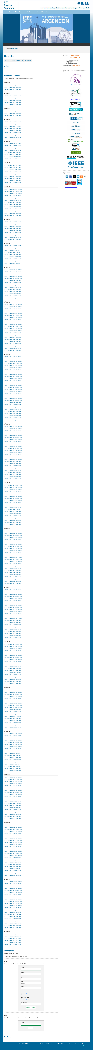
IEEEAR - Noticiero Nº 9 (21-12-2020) (12, 165)
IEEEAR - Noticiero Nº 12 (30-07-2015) (13, 326)
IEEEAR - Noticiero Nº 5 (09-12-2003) (12, 936)
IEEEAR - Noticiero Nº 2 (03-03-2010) (12, 635)
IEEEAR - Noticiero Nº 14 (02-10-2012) (13, 496)
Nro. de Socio (24, 1002)
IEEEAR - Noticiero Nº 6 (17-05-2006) (12, 807)
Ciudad (22, 986)
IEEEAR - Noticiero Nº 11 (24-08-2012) (13, 502)
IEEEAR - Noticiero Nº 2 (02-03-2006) (12, 816)
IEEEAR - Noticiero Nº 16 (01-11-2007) (13, 737)
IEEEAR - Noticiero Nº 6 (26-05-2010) (12, 626)
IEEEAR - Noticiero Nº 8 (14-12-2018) (12, 224)
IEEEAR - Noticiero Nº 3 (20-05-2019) (12, 211)
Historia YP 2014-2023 (76, 99)
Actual (7, 60)
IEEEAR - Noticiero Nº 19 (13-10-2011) (13, 544)
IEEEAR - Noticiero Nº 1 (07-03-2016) (12, 298)
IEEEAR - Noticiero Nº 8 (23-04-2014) (12, 404)
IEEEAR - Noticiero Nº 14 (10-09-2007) (13, 742)
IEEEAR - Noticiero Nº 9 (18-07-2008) (12, 709)
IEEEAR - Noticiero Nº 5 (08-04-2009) (12, 674)
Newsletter (36, 12)
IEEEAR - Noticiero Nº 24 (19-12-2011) (13, 533)
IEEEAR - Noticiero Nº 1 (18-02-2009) (12, 683)
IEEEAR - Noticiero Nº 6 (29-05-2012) (12, 513)
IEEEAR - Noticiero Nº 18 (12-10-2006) (13, 781)
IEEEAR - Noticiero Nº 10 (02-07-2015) (13, 330)
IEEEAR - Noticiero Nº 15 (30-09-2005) (13, 844)
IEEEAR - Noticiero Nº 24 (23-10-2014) (13, 369)
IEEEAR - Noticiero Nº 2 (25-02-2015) (12, 348)
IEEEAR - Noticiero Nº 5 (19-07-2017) (12, 254)
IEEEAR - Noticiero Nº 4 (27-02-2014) (12, 413)
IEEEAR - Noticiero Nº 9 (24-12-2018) (12, 221)
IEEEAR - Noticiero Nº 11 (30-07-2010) (13, 616)
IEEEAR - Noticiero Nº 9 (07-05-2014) (12, 402)
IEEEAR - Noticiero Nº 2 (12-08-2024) (12, 102)
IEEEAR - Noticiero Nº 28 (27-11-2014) (13, 361)
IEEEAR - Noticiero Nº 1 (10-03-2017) (12, 263)
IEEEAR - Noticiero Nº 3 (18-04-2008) (12, 722)
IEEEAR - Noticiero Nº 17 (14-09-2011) (13, 548)
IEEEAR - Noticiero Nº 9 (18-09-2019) (12, 198)
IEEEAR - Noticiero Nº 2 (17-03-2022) (12, 135)
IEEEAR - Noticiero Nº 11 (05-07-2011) (13, 561)
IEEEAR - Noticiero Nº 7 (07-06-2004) (12, 914)
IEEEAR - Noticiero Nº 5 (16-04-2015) (12, 341)
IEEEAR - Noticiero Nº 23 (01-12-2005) (13, 827)
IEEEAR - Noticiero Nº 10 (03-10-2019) (13, 195)
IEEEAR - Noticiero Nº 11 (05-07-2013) (13, 457)
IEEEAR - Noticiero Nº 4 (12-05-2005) (12, 868)
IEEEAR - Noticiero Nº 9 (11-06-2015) (12, 332)
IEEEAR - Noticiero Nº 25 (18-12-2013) (13, 426)
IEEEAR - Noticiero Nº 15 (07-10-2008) (13, 696)
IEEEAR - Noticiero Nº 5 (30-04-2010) (12, 629)
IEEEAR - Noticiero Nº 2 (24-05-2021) (12, 156)
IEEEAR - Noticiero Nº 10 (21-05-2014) (13, 400)
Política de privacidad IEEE (71, 187)
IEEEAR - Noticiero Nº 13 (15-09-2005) (13, 849)
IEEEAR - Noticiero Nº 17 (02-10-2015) (13, 315)
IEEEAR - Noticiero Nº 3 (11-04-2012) (12, 520)
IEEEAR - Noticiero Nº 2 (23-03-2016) (12, 295)
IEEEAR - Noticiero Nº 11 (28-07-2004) (13, 905)
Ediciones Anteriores (17, 60)
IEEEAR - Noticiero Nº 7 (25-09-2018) (12, 226)
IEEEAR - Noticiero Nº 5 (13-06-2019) (12, 206)
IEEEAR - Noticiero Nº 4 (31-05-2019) (12, 208)
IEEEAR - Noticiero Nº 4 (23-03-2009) (12, 677)
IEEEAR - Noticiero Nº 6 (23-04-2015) (12, 339)
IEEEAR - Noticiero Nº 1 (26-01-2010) (12, 637)
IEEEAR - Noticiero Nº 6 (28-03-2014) (12, 409)
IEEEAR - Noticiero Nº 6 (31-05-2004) (12, 916)
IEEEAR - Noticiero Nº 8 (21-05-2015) (12, 335)
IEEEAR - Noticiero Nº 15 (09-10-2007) (13, 740)
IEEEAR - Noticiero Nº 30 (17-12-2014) (13, 356)
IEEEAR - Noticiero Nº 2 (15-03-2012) (12, 522)
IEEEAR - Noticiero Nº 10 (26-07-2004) (13, 907)
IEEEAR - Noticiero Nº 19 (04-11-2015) (13, 311)
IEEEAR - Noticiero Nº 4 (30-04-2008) (12, 720)
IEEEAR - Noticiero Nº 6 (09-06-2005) (12, 864)
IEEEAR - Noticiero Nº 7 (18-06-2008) (12, 714)
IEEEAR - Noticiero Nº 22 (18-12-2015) (13, 304)
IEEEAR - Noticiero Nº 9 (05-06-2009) (12, 666)
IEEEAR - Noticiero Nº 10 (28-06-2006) (13, 798)
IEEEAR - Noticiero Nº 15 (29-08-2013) (13, 448)
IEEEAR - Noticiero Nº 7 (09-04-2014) (12, 407)
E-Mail (22, 967)
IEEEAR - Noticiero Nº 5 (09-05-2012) (12, 515)
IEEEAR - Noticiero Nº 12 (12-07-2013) (13, 454)
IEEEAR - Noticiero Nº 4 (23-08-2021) (12, 152)
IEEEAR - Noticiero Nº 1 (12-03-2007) (12, 770)
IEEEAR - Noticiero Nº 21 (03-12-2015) (13, 306)
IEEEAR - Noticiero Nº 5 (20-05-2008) (12, 718)
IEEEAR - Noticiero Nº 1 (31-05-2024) (12, 104)
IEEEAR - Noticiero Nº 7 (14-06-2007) (12, 757)
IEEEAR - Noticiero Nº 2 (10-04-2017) (12, 261)
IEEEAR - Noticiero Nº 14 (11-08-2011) (13, 555)
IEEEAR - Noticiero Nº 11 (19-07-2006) (13, 796)
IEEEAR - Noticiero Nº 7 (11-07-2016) (12, 285)
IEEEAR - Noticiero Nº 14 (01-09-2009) (13, 655)
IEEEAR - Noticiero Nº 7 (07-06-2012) (12, 511)
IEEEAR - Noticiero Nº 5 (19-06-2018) (12, 230)
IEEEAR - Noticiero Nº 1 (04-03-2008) (12, 727)
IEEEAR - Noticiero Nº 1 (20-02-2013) (12, 478)
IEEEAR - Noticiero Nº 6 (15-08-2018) (12, 228)
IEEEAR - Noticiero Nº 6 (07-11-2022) (12, 126)
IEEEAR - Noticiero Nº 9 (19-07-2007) (12, 753)
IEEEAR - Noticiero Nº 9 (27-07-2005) (12, 857)
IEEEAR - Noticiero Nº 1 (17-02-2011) (12, 583)
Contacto (48, 12)
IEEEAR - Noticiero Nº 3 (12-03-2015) (12, 346)
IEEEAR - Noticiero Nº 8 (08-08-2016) (12, 282)
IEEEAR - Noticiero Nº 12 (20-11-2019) (13, 191)
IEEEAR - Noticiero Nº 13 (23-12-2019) (13, 189)
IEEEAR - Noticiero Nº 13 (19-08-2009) (13, 657)
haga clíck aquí (76, 65)
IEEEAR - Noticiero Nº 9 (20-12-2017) (12, 245)
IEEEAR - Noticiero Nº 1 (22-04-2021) (12, 158)
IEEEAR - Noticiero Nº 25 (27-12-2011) (13, 531)
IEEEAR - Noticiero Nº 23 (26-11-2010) (13, 589)
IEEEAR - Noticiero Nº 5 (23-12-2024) (12, 95)
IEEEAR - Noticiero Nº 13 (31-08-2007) (13, 744)
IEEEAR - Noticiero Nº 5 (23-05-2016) (12, 289)
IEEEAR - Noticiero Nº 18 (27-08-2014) (13, 383)
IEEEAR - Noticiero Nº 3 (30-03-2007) (12, 766)
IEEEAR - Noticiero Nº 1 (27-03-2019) (12, 215)
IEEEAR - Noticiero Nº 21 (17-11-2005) (13, 831)
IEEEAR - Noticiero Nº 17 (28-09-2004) (13, 892)
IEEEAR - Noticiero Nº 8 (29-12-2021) (12, 143)
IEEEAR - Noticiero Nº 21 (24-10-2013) (13, 435)
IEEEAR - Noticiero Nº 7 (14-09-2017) (12, 250)
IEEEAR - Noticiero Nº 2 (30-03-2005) (12, 873)
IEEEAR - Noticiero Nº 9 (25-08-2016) (12, 280)
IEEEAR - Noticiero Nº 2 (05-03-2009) (12, 681)
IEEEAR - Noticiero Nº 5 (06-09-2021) (12, 150)
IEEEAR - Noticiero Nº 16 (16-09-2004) (13, 894)
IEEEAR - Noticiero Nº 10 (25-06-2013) (13, 459)
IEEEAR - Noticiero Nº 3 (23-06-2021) (12, 154)
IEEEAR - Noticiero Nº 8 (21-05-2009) (12, 668)
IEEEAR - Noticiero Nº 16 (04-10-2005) (13, 842)
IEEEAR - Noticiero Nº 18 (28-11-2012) (13, 487)
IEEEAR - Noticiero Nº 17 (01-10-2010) (13, 602)
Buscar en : (12, 48)
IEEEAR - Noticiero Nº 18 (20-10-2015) (13, 313)
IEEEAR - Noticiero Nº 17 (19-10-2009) (13, 648)
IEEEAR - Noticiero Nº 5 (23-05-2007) (12, 761)
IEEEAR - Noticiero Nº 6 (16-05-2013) (12, 468)
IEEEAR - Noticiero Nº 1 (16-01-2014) (12, 420)
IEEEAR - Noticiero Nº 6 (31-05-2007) (12, 759)
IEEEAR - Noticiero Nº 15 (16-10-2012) (13, 494)
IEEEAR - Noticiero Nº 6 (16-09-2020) (12, 171)
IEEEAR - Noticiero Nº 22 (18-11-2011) (13, 537)
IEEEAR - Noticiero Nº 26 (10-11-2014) (13, 365)
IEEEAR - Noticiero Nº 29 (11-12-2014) (13, 359)
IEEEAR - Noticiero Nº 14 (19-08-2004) (13, 899)
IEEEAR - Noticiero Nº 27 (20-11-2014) (13, 363)
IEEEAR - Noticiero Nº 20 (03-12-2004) (13, 886)
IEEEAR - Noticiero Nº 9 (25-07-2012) (12, 507)
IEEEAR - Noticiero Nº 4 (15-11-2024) (12, 98)
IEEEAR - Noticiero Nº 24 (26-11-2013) (13, 428)
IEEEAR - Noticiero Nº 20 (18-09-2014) (13, 378)
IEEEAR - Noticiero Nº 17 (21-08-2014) (13, 385)
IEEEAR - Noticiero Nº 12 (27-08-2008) (13, 703)
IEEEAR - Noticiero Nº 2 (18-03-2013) (12, 476)
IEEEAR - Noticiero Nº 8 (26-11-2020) (12, 167)
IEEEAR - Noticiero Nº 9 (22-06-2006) (12, 801)
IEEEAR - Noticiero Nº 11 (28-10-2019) (13, 193)
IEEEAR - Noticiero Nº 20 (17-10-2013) (13, 437)
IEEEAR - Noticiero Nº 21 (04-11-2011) (13, 539)
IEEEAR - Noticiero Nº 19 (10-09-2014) (13, 380)
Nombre (23, 972)
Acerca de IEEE (13, 12)
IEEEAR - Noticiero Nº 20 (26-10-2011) (13, 541)
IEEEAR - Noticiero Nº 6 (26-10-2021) (12, 148)
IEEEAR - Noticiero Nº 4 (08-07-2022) (12, 130)
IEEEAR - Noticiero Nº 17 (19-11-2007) (13, 735)
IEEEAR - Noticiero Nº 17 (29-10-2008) (13, 692)
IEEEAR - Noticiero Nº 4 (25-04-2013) (12, 472)
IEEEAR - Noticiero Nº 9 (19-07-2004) (12, 910)
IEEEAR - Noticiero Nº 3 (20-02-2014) (12, 415)
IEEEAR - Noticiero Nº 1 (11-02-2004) (12, 927)
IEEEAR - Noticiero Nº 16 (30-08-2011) (13, 550)
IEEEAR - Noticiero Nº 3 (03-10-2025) (12, 85)
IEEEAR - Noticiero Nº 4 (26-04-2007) (12, 764)
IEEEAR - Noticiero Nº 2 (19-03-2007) (12, 768)
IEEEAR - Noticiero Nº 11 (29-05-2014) (13, 398)
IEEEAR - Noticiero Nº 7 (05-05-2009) (12, 670)
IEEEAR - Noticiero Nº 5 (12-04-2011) (12, 574)
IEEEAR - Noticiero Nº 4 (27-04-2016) (12, 291)
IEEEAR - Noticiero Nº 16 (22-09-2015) (13, 317)
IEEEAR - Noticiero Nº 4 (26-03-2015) (12, 343)
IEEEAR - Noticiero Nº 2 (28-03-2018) (12, 237)
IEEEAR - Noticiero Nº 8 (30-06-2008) (12, 711)
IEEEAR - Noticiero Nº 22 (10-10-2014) (13, 374)
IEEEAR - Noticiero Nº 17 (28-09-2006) (13, 783)
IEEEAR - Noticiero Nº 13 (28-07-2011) (13, 557)
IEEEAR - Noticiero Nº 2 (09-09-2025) (12, 87)
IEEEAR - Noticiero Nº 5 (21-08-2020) (12, 174)
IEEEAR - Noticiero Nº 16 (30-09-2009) (13, 650)
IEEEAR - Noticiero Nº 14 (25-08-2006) (13, 790)
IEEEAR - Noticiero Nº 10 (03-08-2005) (13, 855)
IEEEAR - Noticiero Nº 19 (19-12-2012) (13, 485)
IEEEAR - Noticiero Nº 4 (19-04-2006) (12, 812)
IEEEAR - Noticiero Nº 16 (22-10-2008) (13, 694)
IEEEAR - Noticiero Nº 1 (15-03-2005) (12, 875)
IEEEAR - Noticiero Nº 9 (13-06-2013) (12, 461)
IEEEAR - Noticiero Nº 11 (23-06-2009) (13, 661)
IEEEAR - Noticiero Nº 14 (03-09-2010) (13, 609)
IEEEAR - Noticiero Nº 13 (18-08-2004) (13, 901)
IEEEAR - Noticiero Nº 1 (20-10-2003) (12, 944)
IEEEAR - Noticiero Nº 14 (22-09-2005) (13, 846)
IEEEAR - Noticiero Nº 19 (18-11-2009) (13, 644)
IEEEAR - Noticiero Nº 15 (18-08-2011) (13, 552)
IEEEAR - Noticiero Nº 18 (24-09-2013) (13, 441)
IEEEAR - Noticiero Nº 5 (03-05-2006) (12, 809)
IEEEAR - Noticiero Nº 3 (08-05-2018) (12, 235)
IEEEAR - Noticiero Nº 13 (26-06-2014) (13, 393)
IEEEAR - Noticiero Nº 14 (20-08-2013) (13, 450)
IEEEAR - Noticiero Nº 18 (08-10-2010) (13, 600)
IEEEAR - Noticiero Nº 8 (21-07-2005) (12, 859)
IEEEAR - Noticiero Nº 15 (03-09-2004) (13, 896)
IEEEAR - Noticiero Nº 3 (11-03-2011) (12, 579)
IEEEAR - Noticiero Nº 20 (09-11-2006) (13, 777)
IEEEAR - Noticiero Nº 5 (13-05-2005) (12, 866)
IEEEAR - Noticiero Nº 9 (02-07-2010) (12, 620)
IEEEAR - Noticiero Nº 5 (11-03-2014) (12, 411)
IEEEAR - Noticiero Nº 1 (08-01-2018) (12, 239)
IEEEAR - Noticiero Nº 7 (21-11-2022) (12, 124)
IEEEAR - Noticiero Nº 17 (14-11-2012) (13, 489)
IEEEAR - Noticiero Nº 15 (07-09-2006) (13, 788)
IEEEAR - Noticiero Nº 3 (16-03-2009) (12, 679)
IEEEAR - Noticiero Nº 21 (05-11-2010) (13, 594)
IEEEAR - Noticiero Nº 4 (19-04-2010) (12, 631)
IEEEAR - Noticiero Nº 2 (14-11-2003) (12, 942)
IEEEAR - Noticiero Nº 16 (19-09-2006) (13, 785)
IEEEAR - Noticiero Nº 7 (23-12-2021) (12, 145)
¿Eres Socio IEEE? (25, 997)
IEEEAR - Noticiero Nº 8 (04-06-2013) (12, 463)
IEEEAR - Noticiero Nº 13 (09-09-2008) (13, 700)
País (22, 981)
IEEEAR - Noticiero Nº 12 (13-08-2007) (13, 746)
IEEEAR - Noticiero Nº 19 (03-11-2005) (13, 835)
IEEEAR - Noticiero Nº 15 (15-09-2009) (13, 653)
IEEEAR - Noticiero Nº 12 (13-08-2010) (13, 613)
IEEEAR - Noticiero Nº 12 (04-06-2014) (13, 396)
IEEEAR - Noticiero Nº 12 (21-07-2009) (13, 659)
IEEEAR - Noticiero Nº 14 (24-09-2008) (13, 698)
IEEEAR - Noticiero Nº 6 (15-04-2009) (12, 672)
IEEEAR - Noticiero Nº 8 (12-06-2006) (12, 803)
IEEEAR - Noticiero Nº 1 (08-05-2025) (12, 89)
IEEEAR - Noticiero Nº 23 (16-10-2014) (13, 372)
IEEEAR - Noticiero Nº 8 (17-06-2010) (12, 622)
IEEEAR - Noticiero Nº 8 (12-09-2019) (12, 200)
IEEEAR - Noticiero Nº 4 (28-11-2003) (12, 938)
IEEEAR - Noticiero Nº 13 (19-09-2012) (13, 498)
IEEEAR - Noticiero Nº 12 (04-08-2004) (13, 903)
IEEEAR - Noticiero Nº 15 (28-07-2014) (13, 389)
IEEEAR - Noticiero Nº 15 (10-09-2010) (13, 607)
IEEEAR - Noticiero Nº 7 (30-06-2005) (12, 862)
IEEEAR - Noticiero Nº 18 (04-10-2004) (13, 890)
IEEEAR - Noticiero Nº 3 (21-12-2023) (12, 111)
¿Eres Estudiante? (25, 992)
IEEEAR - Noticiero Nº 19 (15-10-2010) (13, 598)
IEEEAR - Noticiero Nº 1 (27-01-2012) (12, 524)
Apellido (23, 977)
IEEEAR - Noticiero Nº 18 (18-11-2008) (13, 690)
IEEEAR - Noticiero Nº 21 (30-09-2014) (13, 376)
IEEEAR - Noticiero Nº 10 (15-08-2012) (13, 505)
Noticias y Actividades (25, 12)
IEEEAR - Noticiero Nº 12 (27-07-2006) (13, 794)
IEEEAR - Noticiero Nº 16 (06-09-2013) (13, 446)
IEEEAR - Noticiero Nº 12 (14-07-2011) (13, 559)
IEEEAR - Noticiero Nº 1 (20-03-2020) (12, 182)
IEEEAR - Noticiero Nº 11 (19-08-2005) (13, 853)
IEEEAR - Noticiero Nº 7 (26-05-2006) (12, 805)
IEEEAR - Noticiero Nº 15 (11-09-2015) (13, 319)
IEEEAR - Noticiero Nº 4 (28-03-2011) (12, 576)
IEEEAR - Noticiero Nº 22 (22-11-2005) (13, 829)
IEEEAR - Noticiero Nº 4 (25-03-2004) (12, 920)
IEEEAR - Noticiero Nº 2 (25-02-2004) (12, 925)
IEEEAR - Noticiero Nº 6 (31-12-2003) (12, 933)
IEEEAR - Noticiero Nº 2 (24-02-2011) (12, 581)
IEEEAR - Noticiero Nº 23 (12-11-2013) (13, 430)
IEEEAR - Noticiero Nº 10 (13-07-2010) (13, 618)
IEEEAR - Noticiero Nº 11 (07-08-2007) (13, 748)
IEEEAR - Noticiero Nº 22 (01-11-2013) (13, 433)
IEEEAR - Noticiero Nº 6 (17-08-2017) (12, 252)
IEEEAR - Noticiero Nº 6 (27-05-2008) (12, 716)
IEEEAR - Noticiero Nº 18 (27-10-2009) (13, 646)
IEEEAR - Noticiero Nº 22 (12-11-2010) (13, 592)
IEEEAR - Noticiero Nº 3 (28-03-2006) (12, 814)
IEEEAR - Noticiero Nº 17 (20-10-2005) (13, 840)
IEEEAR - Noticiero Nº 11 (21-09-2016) (13, 276)
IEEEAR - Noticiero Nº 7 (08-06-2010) (12, 624)
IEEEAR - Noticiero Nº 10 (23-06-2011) (13, 563)
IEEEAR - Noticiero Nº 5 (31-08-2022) (12, 128)
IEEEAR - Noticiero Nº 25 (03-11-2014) (13, 367)
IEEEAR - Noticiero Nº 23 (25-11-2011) (13, 535)
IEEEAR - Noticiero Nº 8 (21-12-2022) (12, 121)
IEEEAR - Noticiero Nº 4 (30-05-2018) (12, 232)
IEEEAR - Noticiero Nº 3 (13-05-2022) (12, 132)
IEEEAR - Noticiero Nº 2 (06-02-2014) (12, 417)
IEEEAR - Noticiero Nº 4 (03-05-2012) (12, 518)
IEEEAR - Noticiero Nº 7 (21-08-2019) (12, 202)
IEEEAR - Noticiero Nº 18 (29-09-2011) (13, 546)
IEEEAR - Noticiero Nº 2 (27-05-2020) (12, 180)
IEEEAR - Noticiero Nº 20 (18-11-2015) (13, 308)
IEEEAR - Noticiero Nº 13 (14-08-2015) (13, 324)
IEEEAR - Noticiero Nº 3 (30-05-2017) (12, 258)
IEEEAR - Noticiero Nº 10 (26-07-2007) (13, 751)
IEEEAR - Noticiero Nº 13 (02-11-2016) (13, 271)
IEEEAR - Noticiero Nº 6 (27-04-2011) (12, 572)
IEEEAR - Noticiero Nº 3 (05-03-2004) (12, 923)
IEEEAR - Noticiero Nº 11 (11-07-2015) (13, 328)
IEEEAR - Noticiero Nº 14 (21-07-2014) (13, 391)
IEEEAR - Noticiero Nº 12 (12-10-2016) (13, 274)
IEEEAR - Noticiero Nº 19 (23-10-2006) (13, 779)
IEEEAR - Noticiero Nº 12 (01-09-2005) (13, 851)
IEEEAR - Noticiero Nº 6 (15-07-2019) (12, 204)
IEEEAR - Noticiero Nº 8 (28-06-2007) (12, 755)
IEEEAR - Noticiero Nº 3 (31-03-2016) (12, 293)
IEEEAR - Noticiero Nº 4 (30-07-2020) (12, 176)
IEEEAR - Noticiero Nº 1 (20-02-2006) (12, 818)
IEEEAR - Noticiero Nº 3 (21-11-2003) (12, 940)
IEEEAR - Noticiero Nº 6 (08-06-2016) (12, 287)
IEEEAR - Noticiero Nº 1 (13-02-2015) (12, 350)
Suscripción (28, 60)
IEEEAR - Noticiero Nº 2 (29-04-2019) (12, 213)
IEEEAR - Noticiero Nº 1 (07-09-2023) (12, 115)
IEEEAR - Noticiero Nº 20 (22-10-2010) (13, 596)
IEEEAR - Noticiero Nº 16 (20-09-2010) (13, 605)
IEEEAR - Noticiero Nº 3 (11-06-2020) (12, 178)
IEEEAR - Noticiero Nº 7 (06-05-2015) (12, 337)
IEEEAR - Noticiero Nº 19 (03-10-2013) (13, 439)
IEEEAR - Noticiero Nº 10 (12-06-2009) (13, 663)
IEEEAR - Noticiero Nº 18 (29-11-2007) (13, 733)
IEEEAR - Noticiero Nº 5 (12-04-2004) (12, 918)
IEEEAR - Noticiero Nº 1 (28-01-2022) (12, 137)
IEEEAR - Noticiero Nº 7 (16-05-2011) (12, 570)
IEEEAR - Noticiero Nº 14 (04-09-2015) (13, 322)
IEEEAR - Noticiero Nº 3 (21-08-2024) (12, 100)
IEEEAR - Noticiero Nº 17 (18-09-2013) (13, 444)
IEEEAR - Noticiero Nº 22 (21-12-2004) (13, 881)
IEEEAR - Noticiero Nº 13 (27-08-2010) (13, 611)
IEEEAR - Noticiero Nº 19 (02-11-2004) (13, 888)
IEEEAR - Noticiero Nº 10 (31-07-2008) (13, 707)
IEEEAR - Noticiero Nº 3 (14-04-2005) (12, 870)
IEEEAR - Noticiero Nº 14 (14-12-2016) (13, 269)
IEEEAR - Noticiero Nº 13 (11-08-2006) (13, 792)
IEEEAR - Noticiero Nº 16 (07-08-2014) (13, 387)
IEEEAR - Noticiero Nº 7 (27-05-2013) (12, 465)
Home (5, 12)
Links (42, 12)
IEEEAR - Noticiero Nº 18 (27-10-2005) (13, 838)
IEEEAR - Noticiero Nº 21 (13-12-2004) (13, 883)
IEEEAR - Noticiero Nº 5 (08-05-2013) (12, 470)
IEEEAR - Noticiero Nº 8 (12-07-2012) (12, 509)
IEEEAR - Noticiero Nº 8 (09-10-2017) (12, 248)
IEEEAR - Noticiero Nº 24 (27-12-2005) (13, 825)
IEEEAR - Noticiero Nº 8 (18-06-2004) (12, 912)
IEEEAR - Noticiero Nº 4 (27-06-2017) (12, 256)
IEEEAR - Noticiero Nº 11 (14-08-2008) (13, 705)
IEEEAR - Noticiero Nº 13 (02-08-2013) (13, 452)
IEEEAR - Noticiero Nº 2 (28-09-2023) (12, 113)
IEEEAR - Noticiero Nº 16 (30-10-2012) (13, 491)
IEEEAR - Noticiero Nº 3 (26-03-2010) (12, 633)
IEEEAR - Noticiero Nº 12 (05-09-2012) (13, 500)
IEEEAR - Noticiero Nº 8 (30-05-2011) (12, 568)
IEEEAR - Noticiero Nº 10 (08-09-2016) (13, 278)
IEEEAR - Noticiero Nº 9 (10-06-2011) (12, 565)
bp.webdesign (83, 1045)
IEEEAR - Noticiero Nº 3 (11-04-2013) (12, 474)
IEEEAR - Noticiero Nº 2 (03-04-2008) (12, 724)
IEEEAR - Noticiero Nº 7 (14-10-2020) (12, 169)
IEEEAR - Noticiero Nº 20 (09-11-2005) (13, 833)
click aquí (22, 68)
